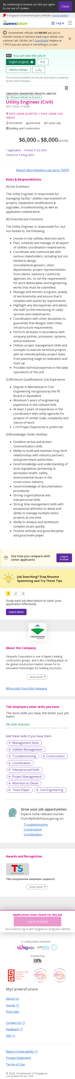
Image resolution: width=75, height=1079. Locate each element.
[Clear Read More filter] (37, 677)
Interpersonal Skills (25, 770)
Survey (12, 1005)
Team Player (21, 790)
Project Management (27, 777)
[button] (68, 38)
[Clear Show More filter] (36, 887)
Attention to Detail (25, 783)
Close (65, 6)
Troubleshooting (24, 756)
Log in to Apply (37, 921)
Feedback (14, 1029)
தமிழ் (38, 69)
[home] (14, 23)
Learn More (16, 612)
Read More (36, 677)
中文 (42, 62)
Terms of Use (15, 1064)
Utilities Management (27, 749)
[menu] (70, 23)
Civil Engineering (51, 790)
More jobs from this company (26, 688)
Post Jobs (12, 1011)
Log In (60, 23)
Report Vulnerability (22, 1051)
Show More (36, 887)
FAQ (10, 1035)
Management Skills (25, 743)
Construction (55, 756)
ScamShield (41, 40)
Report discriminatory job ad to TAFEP (42, 170)
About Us (12, 998)
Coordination (21, 763)
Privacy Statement (18, 1058)
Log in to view (64, 558)
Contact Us (15, 1022)
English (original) (19, 62)
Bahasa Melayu (18, 69)
